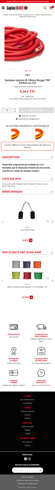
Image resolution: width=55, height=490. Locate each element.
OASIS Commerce (32, 487)
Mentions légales (27, 477)
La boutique (27, 403)
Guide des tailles (27, 427)
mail (36, 385)
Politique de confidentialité (27, 484)
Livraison (27, 415)
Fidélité (27, 430)
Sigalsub (27, 284)
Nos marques (27, 442)
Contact (27, 434)
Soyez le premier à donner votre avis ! (27, 86)
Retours (27, 418)
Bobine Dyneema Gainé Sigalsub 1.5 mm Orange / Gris (27, 287)
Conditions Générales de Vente (27, 480)
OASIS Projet (22, 487)
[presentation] (2, 221)
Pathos (27, 227)
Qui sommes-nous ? (27, 400)
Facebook (47, 385)
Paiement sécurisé (27, 411)
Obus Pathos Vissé (27, 230)
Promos (27, 445)
